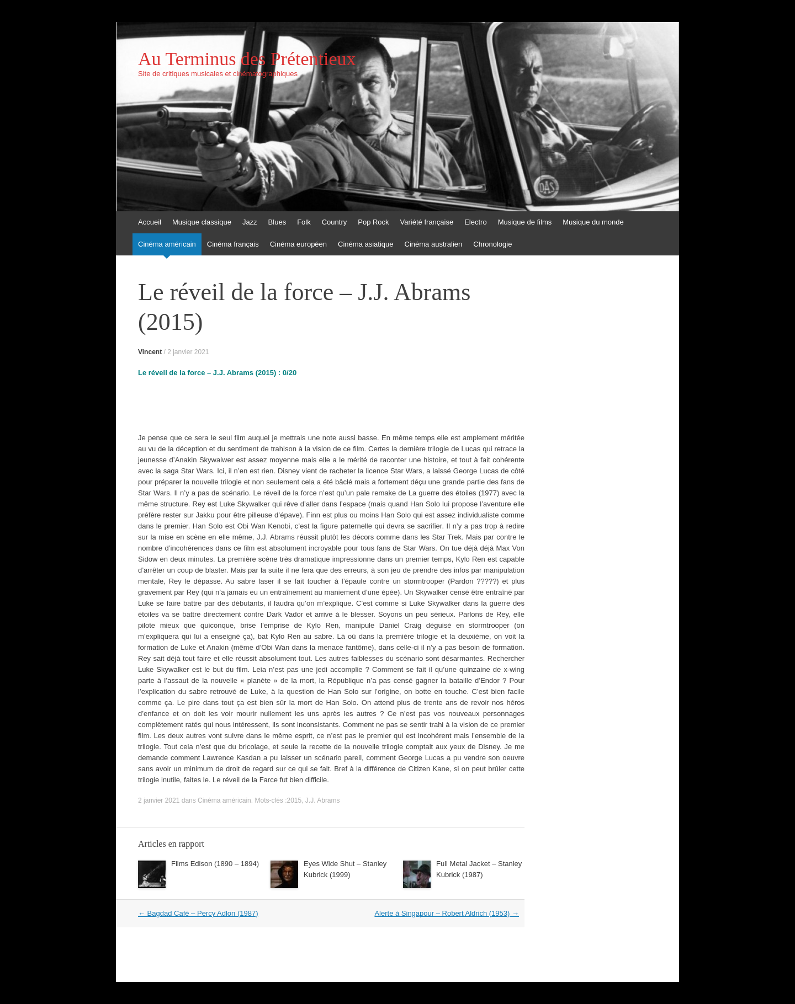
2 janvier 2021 (188, 352)
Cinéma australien (434, 244)
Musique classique (201, 222)
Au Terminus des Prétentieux (247, 59)
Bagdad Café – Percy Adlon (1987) (198, 913)
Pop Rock (373, 222)
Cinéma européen (298, 244)
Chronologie (492, 244)
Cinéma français (233, 244)
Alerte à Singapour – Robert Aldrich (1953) (446, 913)
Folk (304, 222)
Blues (277, 222)
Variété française (427, 222)
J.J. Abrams (322, 800)
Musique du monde (593, 222)
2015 (294, 800)
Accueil (149, 222)
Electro (475, 222)
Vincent (150, 352)
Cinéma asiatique (365, 244)
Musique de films (525, 222)
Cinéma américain (167, 244)
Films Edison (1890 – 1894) (215, 863)
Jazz (249, 222)
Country (334, 222)
